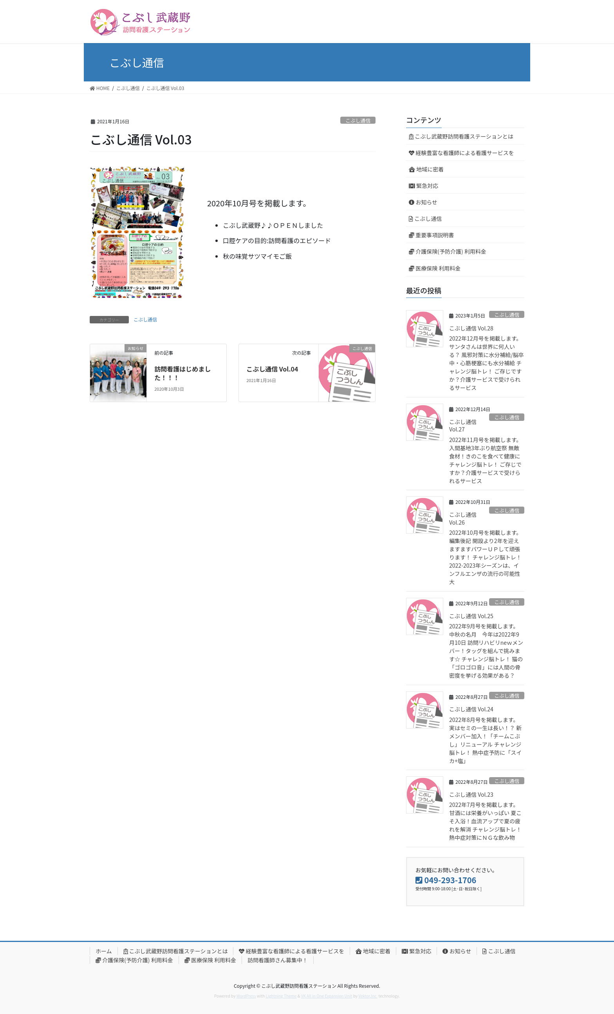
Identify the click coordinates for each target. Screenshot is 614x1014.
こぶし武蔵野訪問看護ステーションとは (461, 136)
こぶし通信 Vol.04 (272, 368)
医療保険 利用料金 (434, 268)
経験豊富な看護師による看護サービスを (461, 153)
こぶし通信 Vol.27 (463, 425)
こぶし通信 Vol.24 (471, 709)
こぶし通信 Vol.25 (471, 616)
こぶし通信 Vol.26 (463, 518)
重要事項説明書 (431, 235)
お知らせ (423, 202)
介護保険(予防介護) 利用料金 (447, 251)
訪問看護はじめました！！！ (182, 373)
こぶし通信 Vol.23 (471, 794)
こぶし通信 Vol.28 (471, 328)
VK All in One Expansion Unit (326, 996)
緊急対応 (423, 185)
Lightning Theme (281, 996)
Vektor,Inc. (367, 996)
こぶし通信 (357, 120)
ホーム (104, 951)
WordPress (246, 996)
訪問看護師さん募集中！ (277, 960)
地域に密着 (426, 169)
